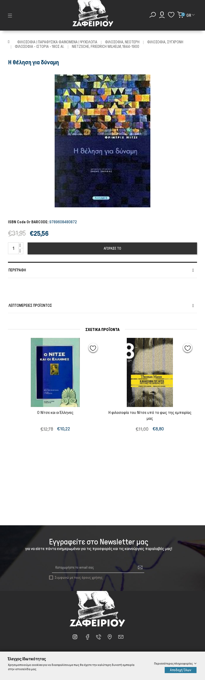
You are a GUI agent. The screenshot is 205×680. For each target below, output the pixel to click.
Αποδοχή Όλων (180, 670)
